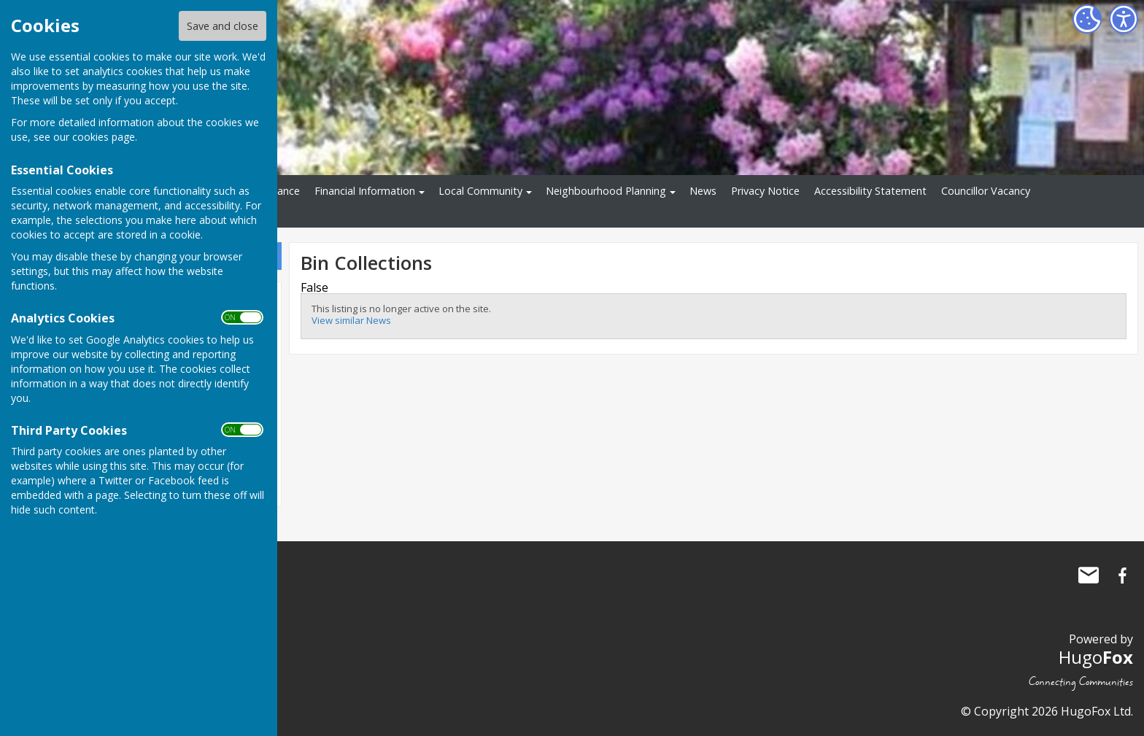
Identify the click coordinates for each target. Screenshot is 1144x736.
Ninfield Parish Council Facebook (1122, 575)
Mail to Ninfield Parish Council (1088, 575)
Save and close (222, 26)
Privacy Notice (765, 191)
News (702, 191)
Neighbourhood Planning (606, 191)
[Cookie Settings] (1087, 19)
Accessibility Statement (870, 191)
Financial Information (364, 191)
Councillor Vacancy (985, 191)
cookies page (103, 137)
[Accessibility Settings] (1123, 19)
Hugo (1096, 657)
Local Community (480, 191)
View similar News (351, 320)
